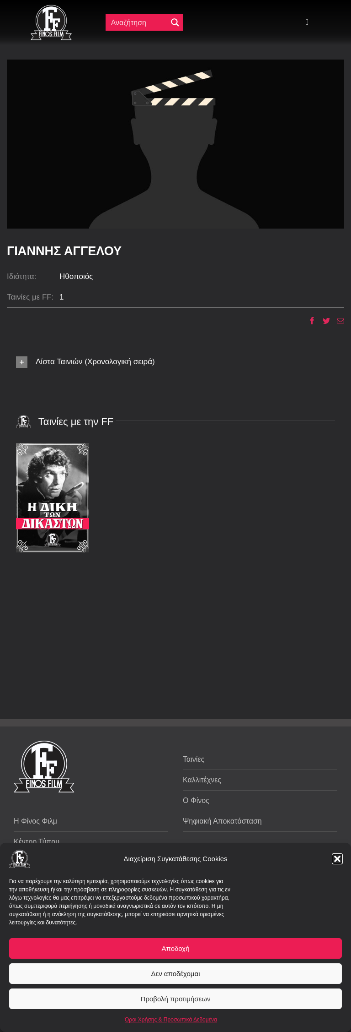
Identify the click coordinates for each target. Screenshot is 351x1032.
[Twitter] (323, 321)
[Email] (337, 321)
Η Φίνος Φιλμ (35, 821)
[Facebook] (309, 321)
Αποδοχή (176, 948)
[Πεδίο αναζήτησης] (138, 22)
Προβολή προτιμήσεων (176, 999)
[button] (337, 858)
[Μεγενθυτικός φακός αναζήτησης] (175, 22)
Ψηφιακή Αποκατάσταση (222, 821)
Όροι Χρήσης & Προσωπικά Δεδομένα (171, 1019)
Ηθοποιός (76, 276)
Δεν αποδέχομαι (175, 973)
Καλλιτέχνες (202, 780)
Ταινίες (193, 759)
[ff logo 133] (51, 8)
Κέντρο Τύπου (36, 842)
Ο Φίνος (196, 800)
